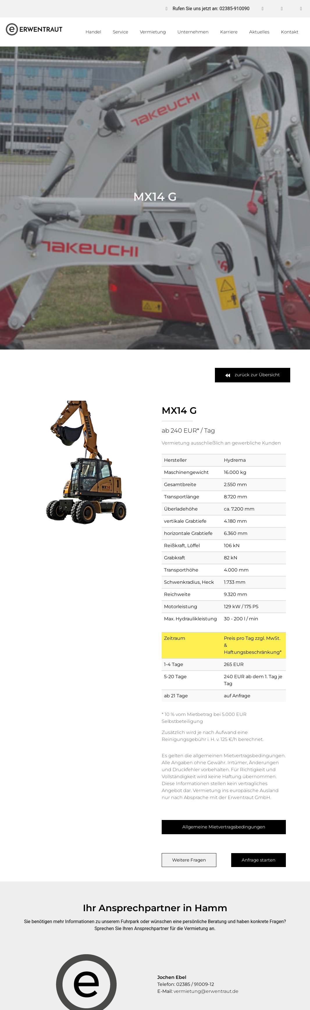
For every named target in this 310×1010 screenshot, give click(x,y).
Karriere (229, 32)
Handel (93, 32)
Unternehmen (193, 32)
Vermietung (153, 32)
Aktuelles (259, 32)
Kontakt (289, 32)
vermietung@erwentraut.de (206, 991)
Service (120, 32)
